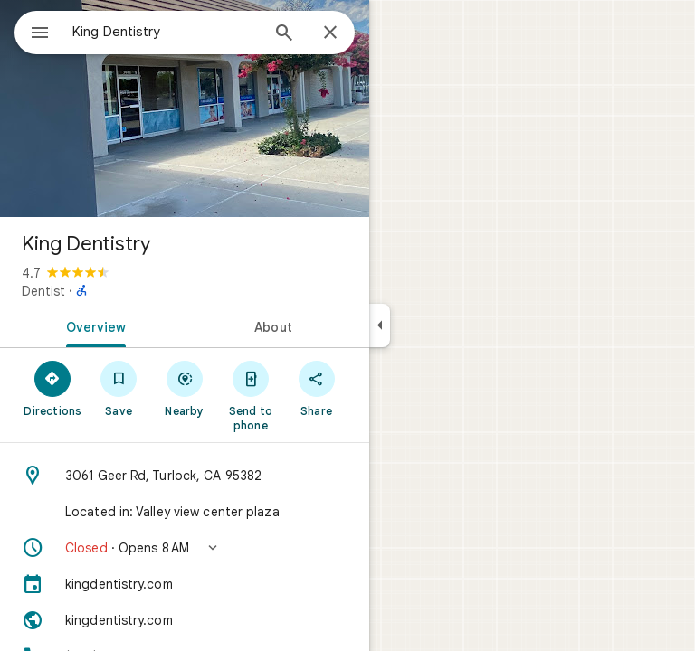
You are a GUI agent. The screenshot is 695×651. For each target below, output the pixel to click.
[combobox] (165, 31)
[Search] (284, 34)
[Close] (330, 33)
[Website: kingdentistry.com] (184, 620)
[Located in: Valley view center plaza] (184, 512)
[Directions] (53, 388)
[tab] (92, 325)
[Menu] (39, 34)
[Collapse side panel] (379, 325)
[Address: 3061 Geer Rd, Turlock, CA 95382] (184, 476)
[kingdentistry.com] (184, 584)
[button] (184, 548)
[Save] (119, 388)
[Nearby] (185, 388)
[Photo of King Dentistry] (184, 108)
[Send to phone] (250, 395)
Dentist (43, 291)
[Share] (316, 388)
